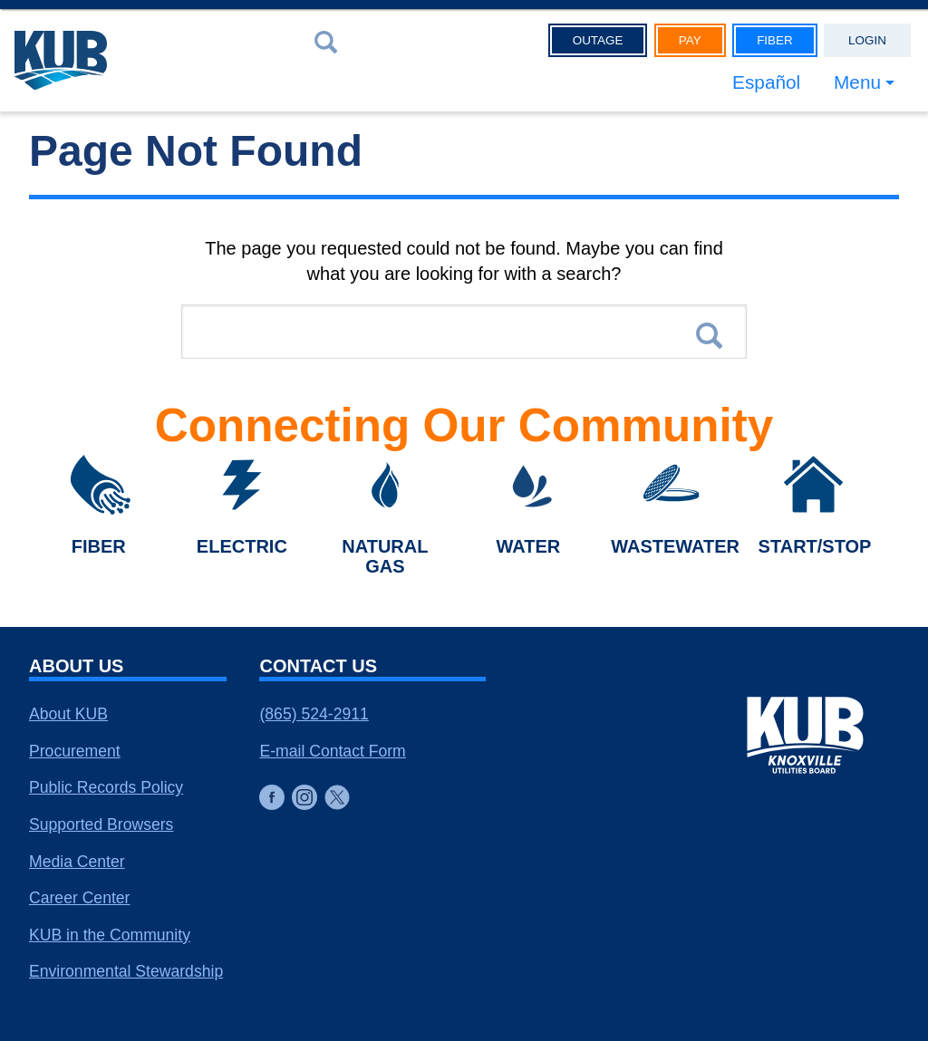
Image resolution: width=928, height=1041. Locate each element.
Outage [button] (598, 40)
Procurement (75, 751)
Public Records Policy (106, 787)
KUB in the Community (109, 935)
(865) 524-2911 (313, 714)
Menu (857, 82)
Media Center (77, 862)
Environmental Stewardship (126, 971)
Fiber (775, 40)
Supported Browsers (101, 824)
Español (766, 82)
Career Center (79, 898)
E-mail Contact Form (332, 751)
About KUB (68, 714)
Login (867, 40)
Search (709, 336)
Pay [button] (690, 40)
